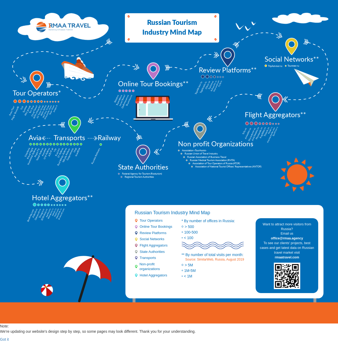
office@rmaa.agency (287, 238)
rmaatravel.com (287, 257)
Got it (4, 339)
